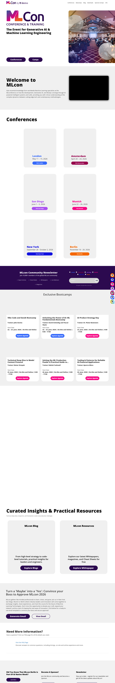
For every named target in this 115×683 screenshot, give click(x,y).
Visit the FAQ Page (22, 642)
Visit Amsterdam (79, 163)
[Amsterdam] (112, 293)
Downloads (90, 3)
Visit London (39, 163)
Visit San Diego (40, 208)
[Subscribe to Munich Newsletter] (92, 272)
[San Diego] (112, 289)
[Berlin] (112, 276)
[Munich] (112, 285)
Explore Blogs (31, 568)
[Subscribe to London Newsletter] (69, 272)
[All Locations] (112, 301)
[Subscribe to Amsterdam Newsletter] (76, 272)
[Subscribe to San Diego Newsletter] (85, 272)
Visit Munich (79, 208)
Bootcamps (79, 3)
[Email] (84, 280)
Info (106, 3)
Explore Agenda (22, 336)
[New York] (112, 280)
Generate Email (18, 616)
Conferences (71, 3)
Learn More (13, 679)
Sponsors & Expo (99, 3)
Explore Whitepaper (83, 568)
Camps (35, 59)
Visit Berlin (80, 254)
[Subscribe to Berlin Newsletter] (85, 274)
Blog (84, 3)
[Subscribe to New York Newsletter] (77, 274)
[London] (112, 298)
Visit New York (40, 254)
